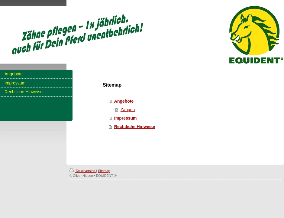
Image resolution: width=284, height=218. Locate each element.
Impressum (125, 118)
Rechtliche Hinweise (134, 126)
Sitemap (104, 171)
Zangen (128, 109)
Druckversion (82, 171)
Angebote (124, 101)
